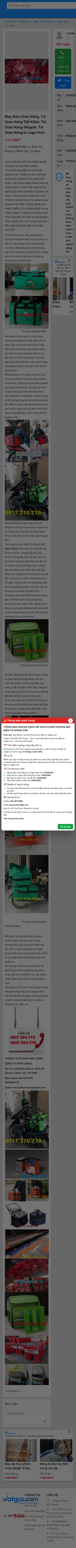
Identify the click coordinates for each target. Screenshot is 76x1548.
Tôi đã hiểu (65, 826)
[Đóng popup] (70, 720)
